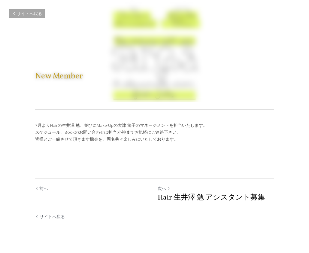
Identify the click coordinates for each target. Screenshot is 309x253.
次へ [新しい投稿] (164, 188)
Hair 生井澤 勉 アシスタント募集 (211, 197)
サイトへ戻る (27, 13)
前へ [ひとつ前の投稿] (41, 188)
